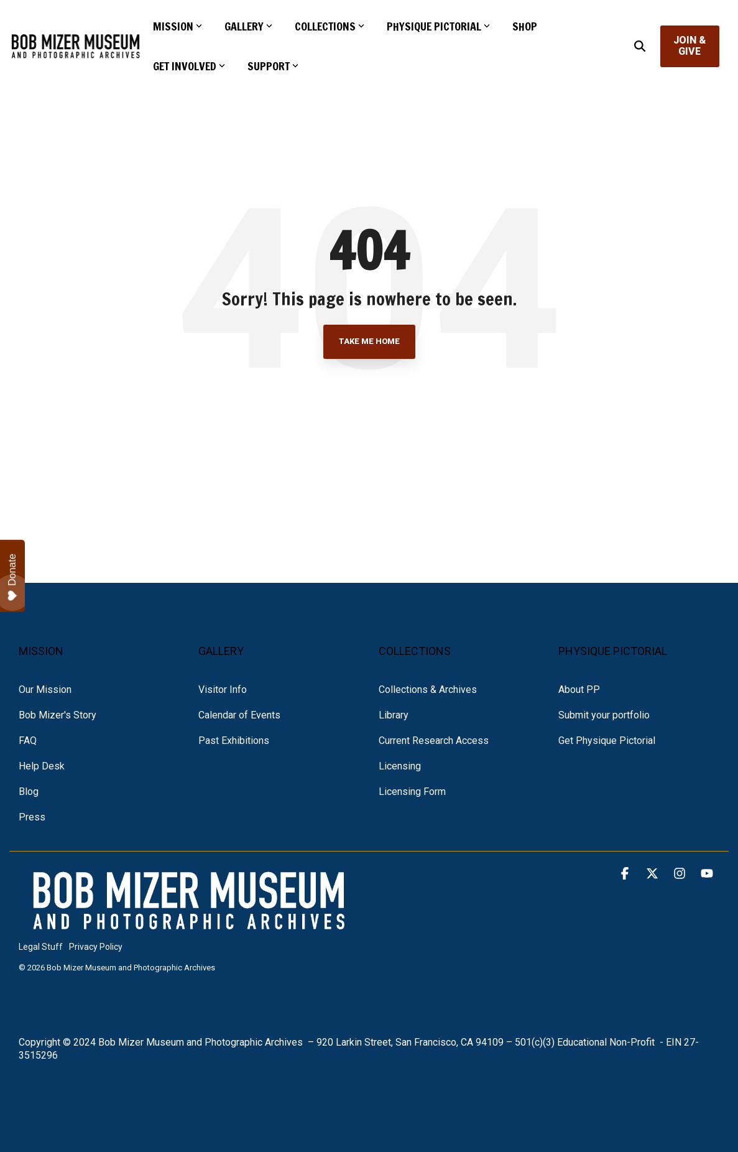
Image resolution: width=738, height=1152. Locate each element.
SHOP (524, 26)
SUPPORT (272, 66)
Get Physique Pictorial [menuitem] (606, 740)
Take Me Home (369, 341)
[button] (626, 874)
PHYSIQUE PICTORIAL (438, 26)
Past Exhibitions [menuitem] (233, 740)
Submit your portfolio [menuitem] (604, 715)
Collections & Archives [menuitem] (428, 689)
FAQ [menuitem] (28, 740)
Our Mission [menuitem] (45, 689)
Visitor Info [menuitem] (222, 689)
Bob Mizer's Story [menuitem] (57, 715)
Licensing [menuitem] (400, 766)
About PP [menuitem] (579, 689)
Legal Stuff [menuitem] (41, 947)
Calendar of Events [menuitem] (239, 715)
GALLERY (248, 26)
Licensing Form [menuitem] (412, 791)
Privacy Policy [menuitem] (95, 947)
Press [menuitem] (32, 817)
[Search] (640, 46)
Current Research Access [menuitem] (434, 740)
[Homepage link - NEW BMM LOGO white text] (189, 926)
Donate (12, 577)
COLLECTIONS (329, 26)
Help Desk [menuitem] (42, 766)
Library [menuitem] (393, 715)
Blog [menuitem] (29, 791)
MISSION (177, 26)
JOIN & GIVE (690, 45)
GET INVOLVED (189, 66)
